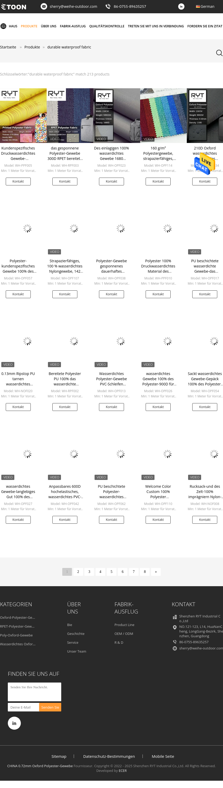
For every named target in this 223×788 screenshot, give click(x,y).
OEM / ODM (123, 633)
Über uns (48, 26)
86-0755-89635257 (130, 6)
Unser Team (76, 651)
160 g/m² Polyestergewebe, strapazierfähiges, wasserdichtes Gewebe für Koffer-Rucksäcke (158, 161)
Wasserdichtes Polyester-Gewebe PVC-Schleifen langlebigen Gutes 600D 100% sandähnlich (111, 386)
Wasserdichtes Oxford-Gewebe (24, 644)
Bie (69, 624)
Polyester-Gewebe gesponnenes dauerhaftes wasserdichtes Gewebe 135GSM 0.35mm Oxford (111, 273)
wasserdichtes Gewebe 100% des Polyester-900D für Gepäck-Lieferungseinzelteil (158, 384)
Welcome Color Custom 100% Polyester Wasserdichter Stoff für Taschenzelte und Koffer (158, 499)
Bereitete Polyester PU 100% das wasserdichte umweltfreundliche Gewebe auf (65, 384)
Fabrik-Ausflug (73, 26)
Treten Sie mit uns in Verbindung (156, 26)
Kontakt (18, 181)
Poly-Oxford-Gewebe (16, 635)
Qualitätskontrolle (107, 26)
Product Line (124, 624)
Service (72, 642)
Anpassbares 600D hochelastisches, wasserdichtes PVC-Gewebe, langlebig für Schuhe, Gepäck (64, 497)
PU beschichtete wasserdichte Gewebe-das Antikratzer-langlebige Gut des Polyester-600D (205, 273)
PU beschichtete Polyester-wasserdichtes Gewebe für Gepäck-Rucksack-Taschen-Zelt (111, 499)
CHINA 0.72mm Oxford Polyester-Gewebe (40, 766)
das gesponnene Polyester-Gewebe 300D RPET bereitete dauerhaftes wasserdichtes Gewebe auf (64, 161)
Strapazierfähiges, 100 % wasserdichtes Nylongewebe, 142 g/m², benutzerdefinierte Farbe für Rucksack (64, 273)
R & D (118, 642)
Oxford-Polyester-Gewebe (20, 617)
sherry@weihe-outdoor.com (73, 6)
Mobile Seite (163, 756)
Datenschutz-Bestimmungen (109, 756)
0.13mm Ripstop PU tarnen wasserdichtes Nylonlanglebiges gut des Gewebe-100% (18, 384)
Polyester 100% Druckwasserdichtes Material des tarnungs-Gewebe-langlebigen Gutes (158, 271)
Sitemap (59, 756)
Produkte (29, 26)
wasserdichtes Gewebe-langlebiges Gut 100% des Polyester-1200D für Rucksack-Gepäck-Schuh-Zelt (18, 499)
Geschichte (76, 633)
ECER (123, 770)
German (207, 6)
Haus (8, 26)
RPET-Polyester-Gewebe (19, 626)
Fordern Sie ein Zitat (204, 26)
